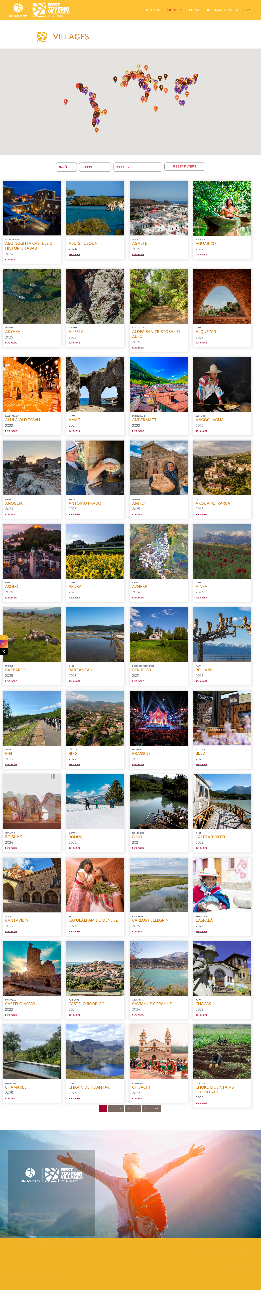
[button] (98, 110)
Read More (11, 259)
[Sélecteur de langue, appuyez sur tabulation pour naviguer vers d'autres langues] (247, 10)
